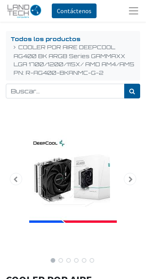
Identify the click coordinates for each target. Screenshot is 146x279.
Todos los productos (46, 38)
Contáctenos (74, 11)
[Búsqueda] (132, 91)
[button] (16, 179)
